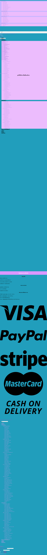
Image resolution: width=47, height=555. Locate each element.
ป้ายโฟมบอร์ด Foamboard (5, 44)
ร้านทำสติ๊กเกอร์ (3, 45)
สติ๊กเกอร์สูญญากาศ (7, 433)
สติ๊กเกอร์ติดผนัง (6, 431)
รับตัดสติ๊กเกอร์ (6, 450)
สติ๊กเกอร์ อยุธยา (7, 534)
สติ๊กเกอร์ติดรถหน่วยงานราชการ (9, 511)
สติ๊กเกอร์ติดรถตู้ (5, 3)
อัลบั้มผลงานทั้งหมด (7, 463)
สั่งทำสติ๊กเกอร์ (6, 474)
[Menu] (2, 35)
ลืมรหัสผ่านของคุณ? (3, 553)
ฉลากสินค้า (6, 429)
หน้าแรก (2, 37)
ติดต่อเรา (2, 541)
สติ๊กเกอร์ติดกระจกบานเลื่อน (8, 496)
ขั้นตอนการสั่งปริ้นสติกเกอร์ (5, 539)
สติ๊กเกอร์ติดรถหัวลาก (5, 5)
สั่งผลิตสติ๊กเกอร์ (5, 476)
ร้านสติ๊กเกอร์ (6, 455)
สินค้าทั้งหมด (3, 542)
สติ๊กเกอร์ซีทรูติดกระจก (7, 485)
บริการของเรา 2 (3, 502)
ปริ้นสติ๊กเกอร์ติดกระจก (3, 73)
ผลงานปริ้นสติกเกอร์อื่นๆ (6, 464)
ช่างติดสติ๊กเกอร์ (6, 500)
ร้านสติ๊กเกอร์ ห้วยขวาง (8, 537)
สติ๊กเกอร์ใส (5, 55)
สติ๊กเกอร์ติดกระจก (4, 16)
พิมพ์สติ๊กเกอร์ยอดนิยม (5, 41)
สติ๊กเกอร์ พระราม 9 (7, 536)
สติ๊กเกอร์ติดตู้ (6, 434)
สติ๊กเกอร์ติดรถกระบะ (7, 509)
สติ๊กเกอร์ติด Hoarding (7, 49)
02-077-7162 (5, 294)
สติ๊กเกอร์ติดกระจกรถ (7, 461)
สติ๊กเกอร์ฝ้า (3, 55)
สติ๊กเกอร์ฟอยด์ (6, 525)
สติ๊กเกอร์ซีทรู (3, 23)
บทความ (2, 130)
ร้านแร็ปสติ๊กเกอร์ (5, 14)
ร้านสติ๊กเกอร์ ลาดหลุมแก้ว (8, 533)
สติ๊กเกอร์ (5, 453)
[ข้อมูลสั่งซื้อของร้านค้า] (3, 38)
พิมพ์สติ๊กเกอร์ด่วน (6, 74)
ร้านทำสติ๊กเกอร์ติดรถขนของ (8, 508)
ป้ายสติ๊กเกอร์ (3, 43)
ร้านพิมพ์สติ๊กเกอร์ (6, 72)
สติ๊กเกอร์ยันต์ (6, 487)
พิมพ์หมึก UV (6, 523)
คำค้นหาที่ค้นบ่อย (5, 489)
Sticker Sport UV (7, 524)
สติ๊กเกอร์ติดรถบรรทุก (5, 9)
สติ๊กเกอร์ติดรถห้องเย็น (5, 6)
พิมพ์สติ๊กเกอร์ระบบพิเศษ (6, 520)
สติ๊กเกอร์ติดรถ (3, 1)
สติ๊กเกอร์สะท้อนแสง (6, 527)
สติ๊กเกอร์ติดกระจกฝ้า (7, 442)
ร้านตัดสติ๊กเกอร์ (6, 484)
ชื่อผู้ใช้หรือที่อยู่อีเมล (3, 548)
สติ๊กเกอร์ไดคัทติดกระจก (6, 21)
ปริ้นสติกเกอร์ (6, 456)
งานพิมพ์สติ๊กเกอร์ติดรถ (6, 503)
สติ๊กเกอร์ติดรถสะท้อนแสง (8, 510)
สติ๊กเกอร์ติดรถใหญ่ (4, 11)
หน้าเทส (5, 501)
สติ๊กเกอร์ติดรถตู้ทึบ (5, 10)
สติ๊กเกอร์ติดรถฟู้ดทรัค (5, 8)
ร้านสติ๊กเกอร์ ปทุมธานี (7, 535)
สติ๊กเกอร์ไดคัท (3, 59)
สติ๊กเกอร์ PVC (6, 57)
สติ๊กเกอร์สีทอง (3, 57)
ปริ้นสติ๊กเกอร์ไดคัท (7, 472)
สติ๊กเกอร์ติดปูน (3, 49)
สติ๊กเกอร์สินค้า (6, 462)
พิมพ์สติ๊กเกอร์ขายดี (6, 439)
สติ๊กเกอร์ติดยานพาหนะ (7, 112)
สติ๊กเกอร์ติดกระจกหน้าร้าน (6, 20)
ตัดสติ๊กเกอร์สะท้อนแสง (7, 121)
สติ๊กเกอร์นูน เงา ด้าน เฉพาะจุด (9, 526)
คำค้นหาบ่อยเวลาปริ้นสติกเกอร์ (8, 452)
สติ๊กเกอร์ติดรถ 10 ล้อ (7, 514)
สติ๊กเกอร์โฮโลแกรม (4, 58)
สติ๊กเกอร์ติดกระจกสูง (7, 497)
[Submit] (1, 422)
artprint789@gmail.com (6, 297)
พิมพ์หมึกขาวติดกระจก (7, 494)
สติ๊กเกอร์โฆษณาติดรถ (5, 4)
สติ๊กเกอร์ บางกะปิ (7, 532)
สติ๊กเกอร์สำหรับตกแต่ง (5, 56)
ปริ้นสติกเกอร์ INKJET (7, 454)
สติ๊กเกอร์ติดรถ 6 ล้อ (5, 12)
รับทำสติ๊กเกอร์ (6, 60)
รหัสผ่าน (1, 550)
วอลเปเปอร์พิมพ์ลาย (7, 477)
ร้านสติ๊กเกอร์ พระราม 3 (8, 538)
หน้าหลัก (1, 33)
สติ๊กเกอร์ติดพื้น (6, 441)
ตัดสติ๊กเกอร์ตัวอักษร (7, 488)
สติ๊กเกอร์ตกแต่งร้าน (5, 22)
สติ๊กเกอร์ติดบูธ (6, 475)
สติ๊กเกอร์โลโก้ (6, 457)
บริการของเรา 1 (3, 40)
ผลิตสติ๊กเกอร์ (6, 478)
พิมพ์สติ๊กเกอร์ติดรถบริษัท (6, 15)
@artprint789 (5, 299)
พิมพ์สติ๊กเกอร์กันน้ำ (7, 445)
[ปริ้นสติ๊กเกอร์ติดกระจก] (14, 71)
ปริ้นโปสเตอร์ (6, 486)
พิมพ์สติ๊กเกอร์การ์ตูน (7, 440)
